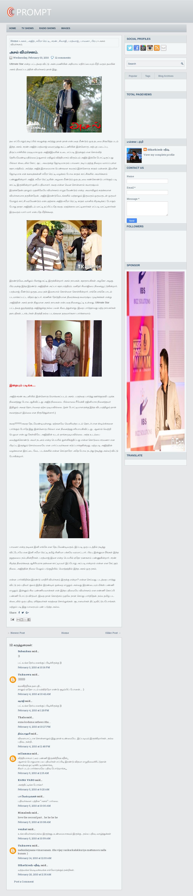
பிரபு (94, 41)
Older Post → (113, 633)
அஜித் (31, 41)
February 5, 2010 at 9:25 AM (33, 789)
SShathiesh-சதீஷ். (29, 865)
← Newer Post (16, 633)
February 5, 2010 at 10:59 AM (34, 838)
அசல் (23, 41)
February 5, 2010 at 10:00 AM (34, 805)
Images (65, 28)
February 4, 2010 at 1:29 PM (33, 710)
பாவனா (85, 41)
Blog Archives (165, 76)
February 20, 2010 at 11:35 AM (34, 874)
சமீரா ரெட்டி (43, 41)
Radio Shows (47, 28)
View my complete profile (159, 154)
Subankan (24, 651)
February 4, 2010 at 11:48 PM (34, 746)
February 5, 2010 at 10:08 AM (34, 822)
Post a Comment (24, 881)
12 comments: (63, 57)
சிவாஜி (63, 41)
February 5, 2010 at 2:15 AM (33, 773)
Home (12, 28)
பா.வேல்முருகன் (27, 796)
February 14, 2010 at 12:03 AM (34, 858)
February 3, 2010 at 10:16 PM (34, 667)
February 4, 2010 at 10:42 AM (34, 694)
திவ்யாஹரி (24, 733)
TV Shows (28, 28)
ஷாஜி (21, 701)
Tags (147, 76)
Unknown (24, 674)
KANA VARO (26, 780)
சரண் (54, 41)
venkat (22, 829)
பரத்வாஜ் (74, 41)
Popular (133, 76)
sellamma (24, 753)
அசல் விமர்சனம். (23, 52)
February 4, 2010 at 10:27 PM (34, 726)
